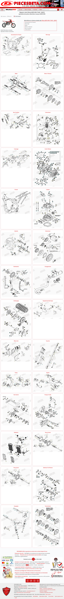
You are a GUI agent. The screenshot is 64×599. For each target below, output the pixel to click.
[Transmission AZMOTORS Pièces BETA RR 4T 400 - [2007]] (48, 526)
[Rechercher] (58, 10)
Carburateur (28, 29)
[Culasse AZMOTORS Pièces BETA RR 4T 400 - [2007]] (48, 209)
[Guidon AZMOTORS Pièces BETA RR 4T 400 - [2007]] (48, 383)
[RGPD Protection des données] (56, 562)
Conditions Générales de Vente (46, 592)
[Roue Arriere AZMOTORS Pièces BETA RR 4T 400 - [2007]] (48, 442)
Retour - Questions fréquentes (46, 588)
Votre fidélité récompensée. (21, 576)
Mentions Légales (43, 591)
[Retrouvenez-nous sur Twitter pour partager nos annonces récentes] (31, 580)
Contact (34, 9)
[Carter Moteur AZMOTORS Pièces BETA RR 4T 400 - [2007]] (48, 168)
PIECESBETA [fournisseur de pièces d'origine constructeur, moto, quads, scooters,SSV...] (35, 596)
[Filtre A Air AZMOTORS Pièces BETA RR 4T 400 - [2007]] (16, 352)
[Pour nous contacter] (56, 573)
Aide (40, 9)
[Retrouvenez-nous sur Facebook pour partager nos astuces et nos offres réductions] (28, 580)
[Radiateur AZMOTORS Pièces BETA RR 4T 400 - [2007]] (16, 448)
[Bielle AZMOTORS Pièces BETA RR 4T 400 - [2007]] (16, 85)
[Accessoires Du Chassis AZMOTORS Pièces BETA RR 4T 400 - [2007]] (16, 46)
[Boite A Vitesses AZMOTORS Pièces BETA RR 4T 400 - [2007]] (48, 91)
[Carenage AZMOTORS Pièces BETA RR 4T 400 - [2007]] (16, 159)
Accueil (20, 9)
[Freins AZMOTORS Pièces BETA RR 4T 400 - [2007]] (16, 381)
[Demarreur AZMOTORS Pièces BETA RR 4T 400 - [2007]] (48, 247)
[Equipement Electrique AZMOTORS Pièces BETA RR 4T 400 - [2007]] (48, 310)
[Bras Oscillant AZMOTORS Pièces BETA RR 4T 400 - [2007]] (16, 121)
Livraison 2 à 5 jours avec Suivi (22, 562)
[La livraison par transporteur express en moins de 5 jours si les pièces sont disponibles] (7, 573)
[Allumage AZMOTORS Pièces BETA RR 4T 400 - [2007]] (48, 53)
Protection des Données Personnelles (47, 589)
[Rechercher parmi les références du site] (50, 10)
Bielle (26, 25)
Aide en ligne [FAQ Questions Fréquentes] (39, 568)
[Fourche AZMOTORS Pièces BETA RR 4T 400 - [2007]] (48, 356)
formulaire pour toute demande (23, 592)
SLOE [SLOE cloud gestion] (16, 597)
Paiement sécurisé (19, 553)
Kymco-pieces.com (59, 596)
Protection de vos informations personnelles (30, 555)
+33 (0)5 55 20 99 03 (23, 587)
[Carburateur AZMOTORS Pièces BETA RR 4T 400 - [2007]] (48, 129)
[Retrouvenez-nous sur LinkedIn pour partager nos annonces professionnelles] (38, 580)
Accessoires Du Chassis (30, 22)
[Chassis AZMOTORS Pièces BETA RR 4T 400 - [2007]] (16, 202)
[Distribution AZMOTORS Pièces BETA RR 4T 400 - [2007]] (16, 283)
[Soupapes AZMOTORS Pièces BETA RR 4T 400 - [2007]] (16, 523)
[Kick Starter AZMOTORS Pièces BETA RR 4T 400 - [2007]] (16, 411)
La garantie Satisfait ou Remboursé (23, 567)
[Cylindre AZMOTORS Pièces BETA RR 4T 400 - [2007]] (16, 244)
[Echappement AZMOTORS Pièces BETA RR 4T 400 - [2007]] (48, 281)
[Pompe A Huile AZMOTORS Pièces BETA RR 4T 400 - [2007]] (48, 412)
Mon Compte (27, 9)
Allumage (27, 23)
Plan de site (48, 594)
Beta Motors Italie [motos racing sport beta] (43, 596)
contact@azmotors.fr (30, 591)
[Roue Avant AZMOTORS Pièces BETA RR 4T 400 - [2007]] (16, 477)
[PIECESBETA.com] (11, 9)
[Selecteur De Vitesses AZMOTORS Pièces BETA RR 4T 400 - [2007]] (48, 486)
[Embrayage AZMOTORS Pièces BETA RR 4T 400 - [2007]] (16, 320)
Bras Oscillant (28, 28)
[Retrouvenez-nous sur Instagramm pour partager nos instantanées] (34, 580)
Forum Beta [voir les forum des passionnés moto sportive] (50, 596)
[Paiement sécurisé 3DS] (7, 561)
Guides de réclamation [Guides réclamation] (30, 568)
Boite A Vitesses (28, 26)
